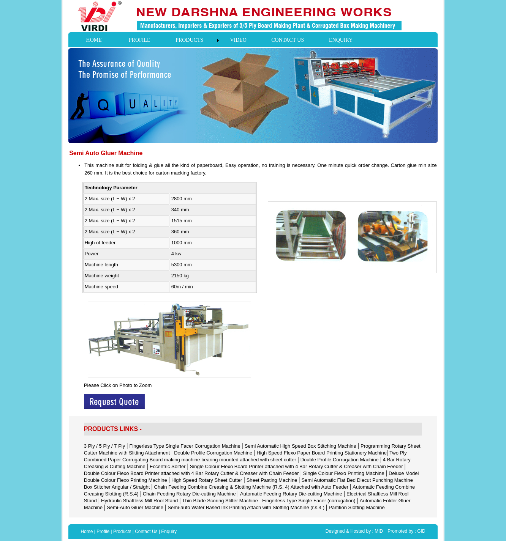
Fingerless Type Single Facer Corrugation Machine (185, 446)
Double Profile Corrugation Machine (213, 453)
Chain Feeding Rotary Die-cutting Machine (189, 494)
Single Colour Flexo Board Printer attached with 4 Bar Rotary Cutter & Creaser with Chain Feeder (296, 466)
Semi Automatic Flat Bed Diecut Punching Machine (357, 480)
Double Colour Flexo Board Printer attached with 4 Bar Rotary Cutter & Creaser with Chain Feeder (191, 473)
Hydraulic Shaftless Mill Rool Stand (139, 500)
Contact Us (146, 531)
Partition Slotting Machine (356, 507)
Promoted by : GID (406, 531)
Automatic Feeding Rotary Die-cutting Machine (291, 494)
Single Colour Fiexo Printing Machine (343, 473)
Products (122, 531)
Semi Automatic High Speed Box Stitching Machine (300, 446)
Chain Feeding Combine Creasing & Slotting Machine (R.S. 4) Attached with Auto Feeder (251, 487)
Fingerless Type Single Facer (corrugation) (308, 500)
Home (87, 531)
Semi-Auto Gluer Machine (135, 507)
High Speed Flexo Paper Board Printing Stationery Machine (321, 453)
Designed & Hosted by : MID (354, 531)
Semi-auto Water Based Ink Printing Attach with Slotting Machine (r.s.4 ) (246, 507)
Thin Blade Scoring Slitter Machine (220, 500)
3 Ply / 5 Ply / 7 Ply (104, 446)
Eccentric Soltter (168, 466)
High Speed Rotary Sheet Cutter (206, 480)
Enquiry (169, 531)
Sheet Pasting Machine (272, 480)
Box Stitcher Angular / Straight (117, 487)
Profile (102, 531)
